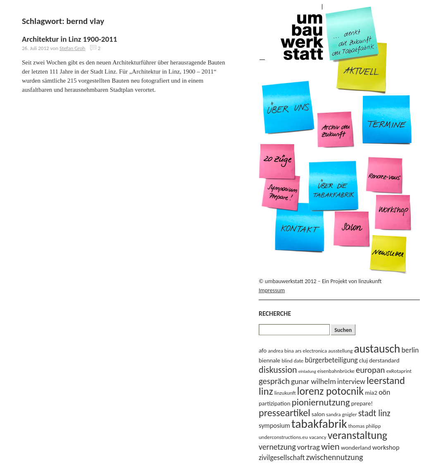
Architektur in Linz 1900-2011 (69, 39)
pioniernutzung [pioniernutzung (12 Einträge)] (321, 402)
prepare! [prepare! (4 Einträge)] (362, 403)
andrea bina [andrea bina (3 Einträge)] (281, 351)
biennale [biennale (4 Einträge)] (269, 360)
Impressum (272, 290)
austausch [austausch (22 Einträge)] (377, 348)
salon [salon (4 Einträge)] (318, 414)
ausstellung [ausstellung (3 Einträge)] (340, 351)
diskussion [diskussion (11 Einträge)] (278, 369)
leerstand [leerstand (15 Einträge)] (386, 380)
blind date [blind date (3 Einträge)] (292, 361)
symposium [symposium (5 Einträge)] (274, 425)
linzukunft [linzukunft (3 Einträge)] (285, 393)
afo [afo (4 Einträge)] (263, 350)
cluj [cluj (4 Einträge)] (363, 360)
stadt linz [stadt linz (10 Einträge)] (374, 413)
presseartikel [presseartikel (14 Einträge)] (284, 413)
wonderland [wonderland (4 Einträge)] (356, 447)
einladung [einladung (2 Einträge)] (307, 371)
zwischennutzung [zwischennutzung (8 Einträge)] (334, 457)
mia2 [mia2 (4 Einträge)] (371, 392)
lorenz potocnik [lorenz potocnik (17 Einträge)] (330, 391)
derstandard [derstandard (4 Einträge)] (384, 360)
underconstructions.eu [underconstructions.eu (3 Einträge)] (283, 437)
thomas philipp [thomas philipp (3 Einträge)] (364, 426)
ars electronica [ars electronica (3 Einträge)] (311, 351)
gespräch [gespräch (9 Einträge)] (274, 381)
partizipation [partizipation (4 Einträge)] (275, 403)
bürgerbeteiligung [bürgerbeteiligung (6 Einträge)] (331, 360)
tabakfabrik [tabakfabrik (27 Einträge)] (319, 423)
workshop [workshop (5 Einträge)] (386, 447)
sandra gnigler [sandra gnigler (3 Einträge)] (341, 414)
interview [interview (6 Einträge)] (351, 381)
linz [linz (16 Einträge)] (266, 391)
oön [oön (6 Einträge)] (384, 392)
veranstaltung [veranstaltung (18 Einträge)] (357, 435)
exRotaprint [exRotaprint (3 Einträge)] (399, 371)
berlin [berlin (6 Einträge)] (410, 350)
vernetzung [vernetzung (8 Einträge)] (277, 447)
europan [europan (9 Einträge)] (370, 370)
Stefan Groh (72, 48)
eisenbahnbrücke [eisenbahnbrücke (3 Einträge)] (336, 371)
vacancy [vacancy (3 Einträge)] (317, 437)
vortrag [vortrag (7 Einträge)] (308, 447)
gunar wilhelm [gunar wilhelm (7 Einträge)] (313, 381)
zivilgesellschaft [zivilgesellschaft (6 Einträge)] (282, 457)
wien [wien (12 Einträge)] (330, 446)
